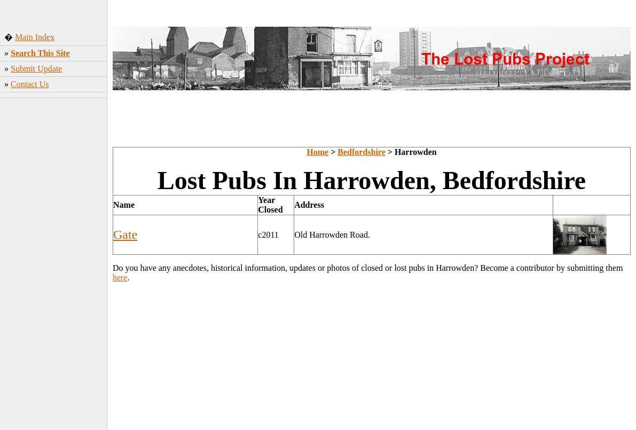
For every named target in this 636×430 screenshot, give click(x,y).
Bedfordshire (361, 152)
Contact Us (30, 84)
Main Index (34, 37)
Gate (125, 234)
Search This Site (40, 53)
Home (317, 152)
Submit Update (36, 68)
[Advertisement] (53, 261)
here (120, 277)
